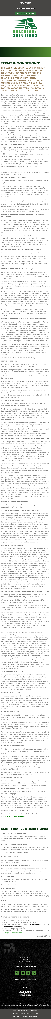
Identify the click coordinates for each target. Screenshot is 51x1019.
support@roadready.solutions (14, 816)
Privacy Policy (35, 924)
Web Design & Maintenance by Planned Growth (25, 1016)
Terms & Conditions (25, 1010)
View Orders (25, 3)
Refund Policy (34, 1010)
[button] (25, 43)
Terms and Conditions (12, 927)
